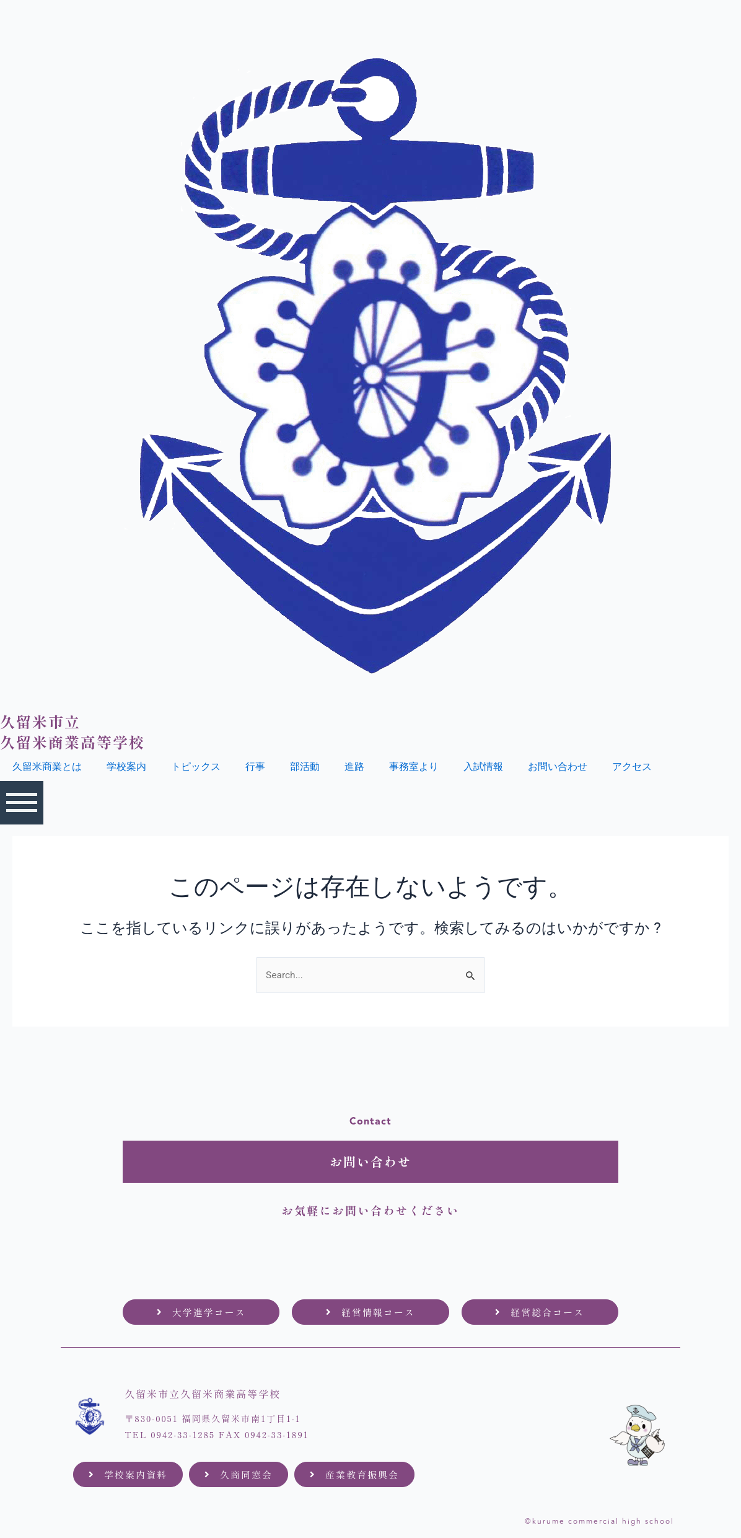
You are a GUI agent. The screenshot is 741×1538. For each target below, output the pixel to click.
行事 (255, 766)
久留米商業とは (47, 766)
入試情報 (483, 766)
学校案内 (126, 766)
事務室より (414, 766)
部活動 (305, 766)
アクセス (632, 766)
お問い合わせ (557, 766)
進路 (354, 766)
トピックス (196, 766)
